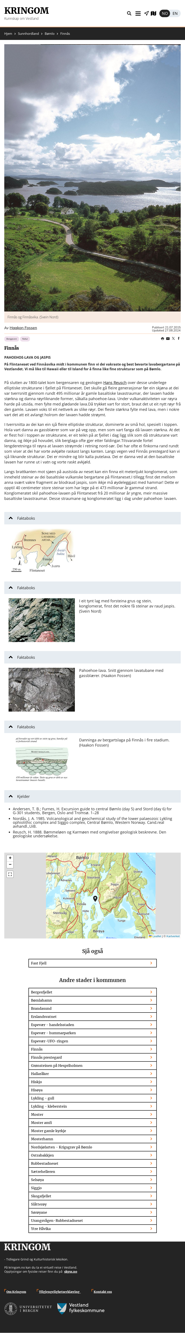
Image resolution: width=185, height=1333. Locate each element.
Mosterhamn (42, 1139)
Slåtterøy (39, 1204)
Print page (162, 338)
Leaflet (155, 936)
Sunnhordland (28, 33)
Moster (37, 1114)
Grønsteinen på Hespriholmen (57, 1065)
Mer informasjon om (95, 899)
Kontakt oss (103, 1292)
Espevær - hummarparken (53, 1033)
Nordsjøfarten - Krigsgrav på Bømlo (61, 1147)
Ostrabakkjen (42, 1155)
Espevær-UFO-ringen (49, 1041)
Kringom (26, 10)
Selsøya (37, 1180)
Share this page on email (168, 338)
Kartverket (173, 936)
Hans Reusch (115, 382)
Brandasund (41, 1008)
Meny (138, 13)
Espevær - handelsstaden (52, 1025)
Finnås (37, 1049)
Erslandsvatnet (44, 1016)
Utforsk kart (155, 13)
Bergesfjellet (41, 992)
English (175, 13)
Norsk (164, 13)
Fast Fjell (38, 963)
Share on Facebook (178, 338)
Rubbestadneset (44, 1163)
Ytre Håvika (41, 1229)
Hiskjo (36, 1082)
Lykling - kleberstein (49, 1106)
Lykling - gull (42, 1098)
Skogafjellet (41, 1196)
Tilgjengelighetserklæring (60, 1292)
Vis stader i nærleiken (146, 13)
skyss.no (70, 1272)
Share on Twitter (173, 338)
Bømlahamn (41, 1000)
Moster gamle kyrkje (48, 1131)
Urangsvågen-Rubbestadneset (57, 1220)
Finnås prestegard (46, 1057)
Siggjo (36, 1188)
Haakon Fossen (23, 328)
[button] (92, 177)
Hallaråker (40, 1074)
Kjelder (23, 796)
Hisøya (37, 1090)
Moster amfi (41, 1122)
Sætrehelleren (43, 1171)
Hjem (8, 33)
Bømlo (50, 33)
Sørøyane (39, 1212)
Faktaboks (26, 518)
